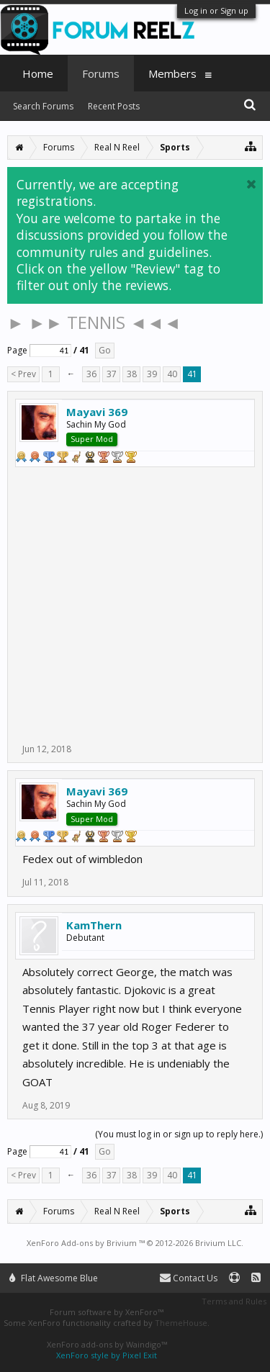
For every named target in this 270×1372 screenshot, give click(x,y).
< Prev (23, 374)
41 (192, 374)
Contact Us (188, 1278)
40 (172, 374)
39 (152, 374)
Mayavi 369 (96, 412)
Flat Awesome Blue (53, 1278)
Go (105, 350)
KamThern (94, 925)
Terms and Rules (234, 1301)
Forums (101, 73)
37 (112, 374)
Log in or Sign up (216, 10)
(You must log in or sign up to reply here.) (179, 1134)
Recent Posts (114, 106)
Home (37, 73)
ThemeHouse (181, 1322)
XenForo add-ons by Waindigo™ (107, 1344)
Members (172, 73)
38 (132, 374)
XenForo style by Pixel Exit (106, 1355)
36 (91, 374)
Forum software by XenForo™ (106, 1311)
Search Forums (43, 106)
